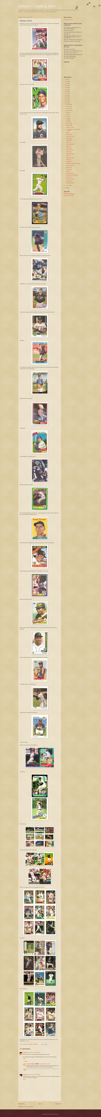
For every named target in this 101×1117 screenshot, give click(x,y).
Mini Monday (68, 177)
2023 (66, 85)
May (67, 118)
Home (40, 1104)
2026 (66, 79)
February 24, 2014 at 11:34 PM (33, 1074)
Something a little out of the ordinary (73, 163)
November (68, 106)
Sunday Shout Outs (70, 136)
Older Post (58, 1104)
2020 (66, 91)
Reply (24, 1058)
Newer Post (21, 1104)
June (67, 116)
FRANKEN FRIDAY (70, 153)
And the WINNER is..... (70, 182)
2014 (66, 102)
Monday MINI (68, 161)
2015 (66, 100)
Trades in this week (70, 127)
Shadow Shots (69, 138)
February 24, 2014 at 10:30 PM (33, 1052)
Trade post (68, 171)
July (67, 114)
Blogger (56, 1114)
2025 (66, 81)
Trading (67, 132)
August (67, 112)
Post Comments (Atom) (28, 1106)
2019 (66, 93)
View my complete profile (69, 195)
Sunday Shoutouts (69, 179)
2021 (66, 89)
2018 (66, 95)
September (68, 110)
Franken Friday (69, 125)
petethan (25, 1074)
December (68, 104)
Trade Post (68, 142)
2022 (66, 87)
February (68, 123)
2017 (66, 97)
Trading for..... (69, 146)
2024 (66, 83)
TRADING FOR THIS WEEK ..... (72, 175)
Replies (25, 1061)
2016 (66, 99)
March (67, 121)
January (68, 185)
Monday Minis (69, 134)
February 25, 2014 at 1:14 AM (44, 1063)
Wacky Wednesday (70, 144)
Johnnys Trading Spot (31, 1063)
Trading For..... (69, 159)
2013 (66, 187)
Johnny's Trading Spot (37, 6)
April (67, 120)
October (68, 108)
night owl (25, 1052)
